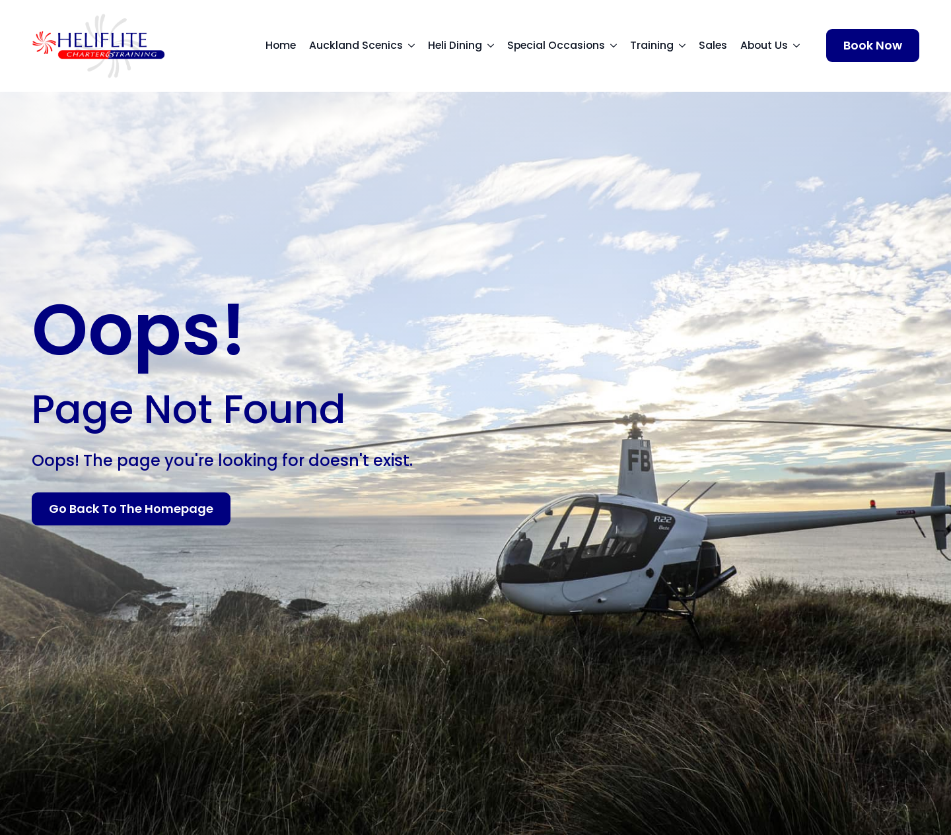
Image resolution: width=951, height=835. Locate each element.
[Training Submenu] (686, 45)
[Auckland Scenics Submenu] (415, 45)
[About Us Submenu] (800, 45)
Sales (713, 45)
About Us (764, 45)
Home (280, 45)
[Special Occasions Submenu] (617, 45)
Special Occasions (556, 45)
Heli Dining (455, 45)
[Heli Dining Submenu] (494, 45)
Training (652, 45)
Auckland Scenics (356, 45)
